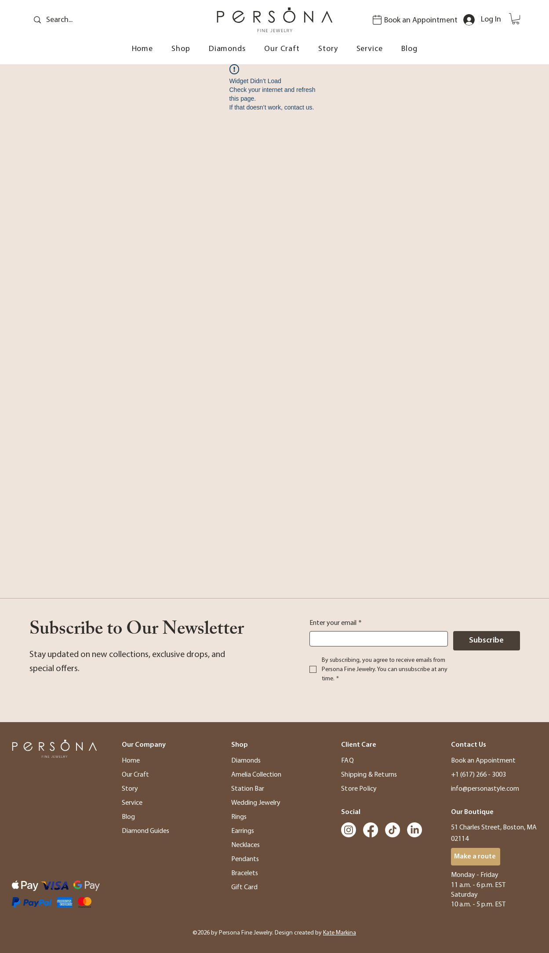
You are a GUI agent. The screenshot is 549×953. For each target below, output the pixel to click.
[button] (515, 18)
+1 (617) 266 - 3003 (478, 774)
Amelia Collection (256, 774)
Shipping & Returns (369, 774)
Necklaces (245, 845)
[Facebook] (370, 829)
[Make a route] (475, 856)
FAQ (347, 760)
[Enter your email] (376, 639)
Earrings (242, 831)
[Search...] (88, 20)
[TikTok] (392, 829)
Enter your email (335, 623)
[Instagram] (348, 829)
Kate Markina (339, 933)
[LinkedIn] (414, 829)
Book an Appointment (421, 20)
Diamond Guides (145, 831)
